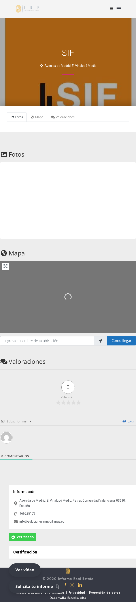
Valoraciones (22, 361)
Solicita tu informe (38, 586)
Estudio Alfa (76, 598)
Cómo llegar (121, 340)
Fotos (12, 154)
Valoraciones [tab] (63, 117)
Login (129, 421)
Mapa (12, 253)
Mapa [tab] (37, 117)
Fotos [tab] (16, 117)
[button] (22, 537)
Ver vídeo (24, 569)
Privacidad (76, 592)
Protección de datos (104, 592)
